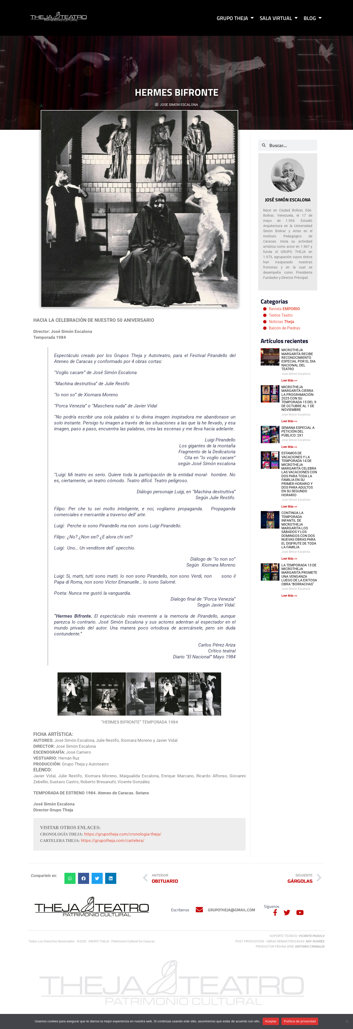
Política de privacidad (300, 1021)
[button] (70, 878)
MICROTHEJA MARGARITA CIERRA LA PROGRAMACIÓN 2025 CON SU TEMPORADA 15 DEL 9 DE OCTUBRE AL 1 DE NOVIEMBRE (298, 398)
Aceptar (271, 1021)
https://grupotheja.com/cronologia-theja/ (122, 834)
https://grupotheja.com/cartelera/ (112, 840)
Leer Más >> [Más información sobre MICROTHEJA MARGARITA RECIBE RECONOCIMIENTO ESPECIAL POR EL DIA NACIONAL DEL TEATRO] (289, 380)
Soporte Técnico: (297, 936)
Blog (313, 18)
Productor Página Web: (290, 946)
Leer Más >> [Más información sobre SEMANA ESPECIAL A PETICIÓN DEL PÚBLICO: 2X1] (289, 447)
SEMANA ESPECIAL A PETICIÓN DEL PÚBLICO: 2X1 (297, 431)
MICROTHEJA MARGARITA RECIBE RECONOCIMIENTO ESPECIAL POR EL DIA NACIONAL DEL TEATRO (298, 359)
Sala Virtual (279, 18)
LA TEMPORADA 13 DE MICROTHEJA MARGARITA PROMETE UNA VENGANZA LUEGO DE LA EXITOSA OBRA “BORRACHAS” (299, 574)
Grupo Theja (235, 18)
